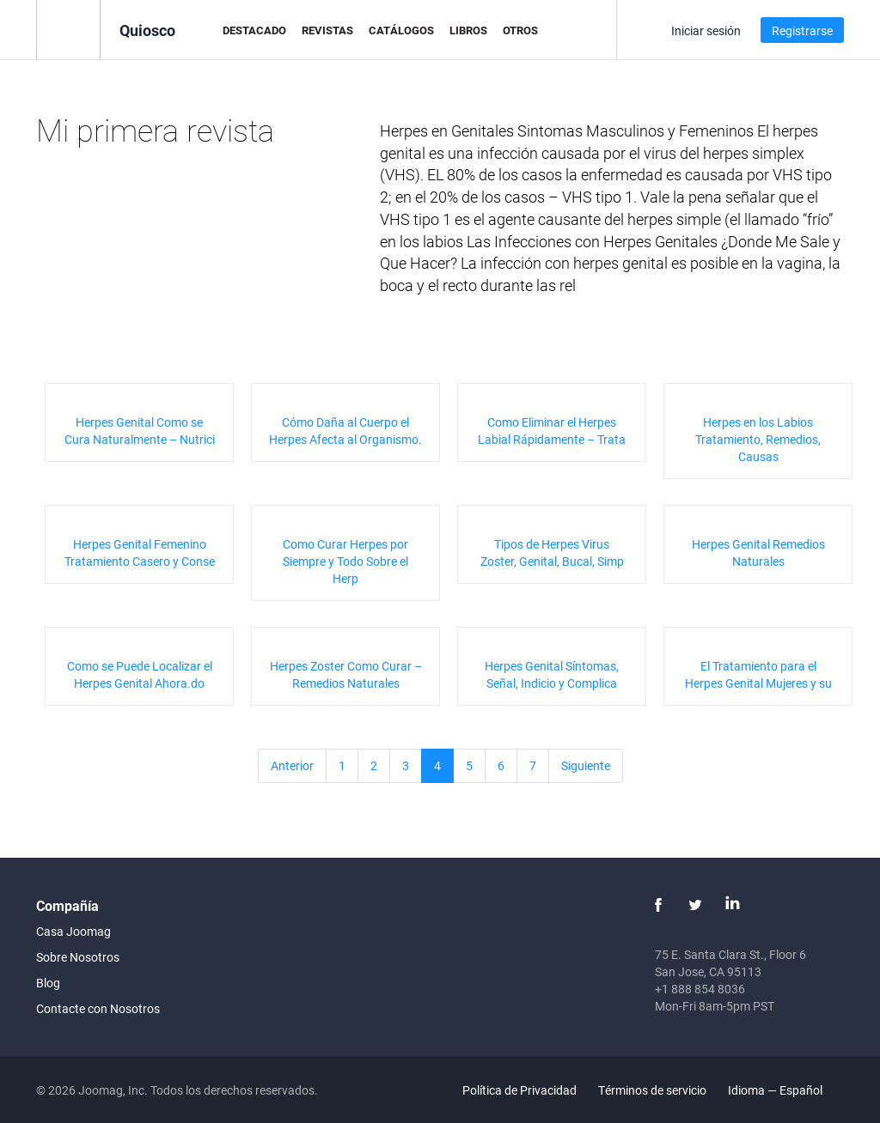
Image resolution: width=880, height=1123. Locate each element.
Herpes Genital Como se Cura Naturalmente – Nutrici (139, 430)
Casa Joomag (73, 931)
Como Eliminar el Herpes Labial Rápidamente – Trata (552, 430)
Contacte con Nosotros (98, 1008)
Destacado (254, 30)
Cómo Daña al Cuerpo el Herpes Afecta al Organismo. (345, 430)
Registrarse (802, 30)
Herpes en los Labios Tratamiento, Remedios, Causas (758, 439)
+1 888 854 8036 (700, 988)
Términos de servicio (652, 1090)
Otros (520, 30)
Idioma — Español (785, 1090)
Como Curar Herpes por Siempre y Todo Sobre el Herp (345, 561)
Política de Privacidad (519, 1090)
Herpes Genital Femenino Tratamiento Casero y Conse (139, 552)
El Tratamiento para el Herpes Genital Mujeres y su (758, 674)
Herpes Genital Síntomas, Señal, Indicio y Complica (552, 674)
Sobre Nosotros (77, 957)
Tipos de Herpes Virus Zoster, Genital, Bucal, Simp (552, 552)
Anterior (292, 765)
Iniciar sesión (706, 30)
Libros (468, 30)
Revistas (327, 30)
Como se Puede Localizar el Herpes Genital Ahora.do (139, 674)
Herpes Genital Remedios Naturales (758, 552)
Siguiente (585, 765)
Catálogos (401, 30)
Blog (48, 982)
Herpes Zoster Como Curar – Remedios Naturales (346, 674)
